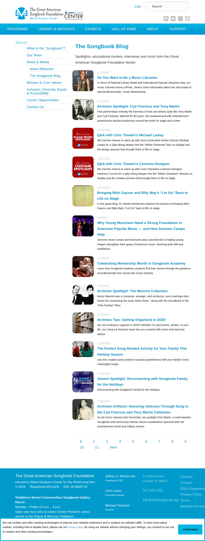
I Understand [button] (190, 529)
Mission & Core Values (44, 83)
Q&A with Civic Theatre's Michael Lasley (130, 135)
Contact (186, 483)
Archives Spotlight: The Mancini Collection (132, 291)
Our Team (34, 55)
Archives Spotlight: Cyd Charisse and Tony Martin (138, 106)
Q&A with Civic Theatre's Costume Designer (133, 164)
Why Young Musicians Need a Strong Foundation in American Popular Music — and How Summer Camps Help (141, 228)
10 (82, 447)
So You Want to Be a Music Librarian (127, 78)
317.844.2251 (153, 490)
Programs (17, 29)
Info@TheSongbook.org (160, 500)
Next (113, 447)
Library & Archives (56, 29)
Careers (186, 477)
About (153, 29)
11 (97, 447)
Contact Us (35, 107)
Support (178, 29)
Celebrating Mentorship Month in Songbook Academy (141, 263)
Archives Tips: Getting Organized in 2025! (131, 320)
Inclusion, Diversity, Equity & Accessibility (47, 91)
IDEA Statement (192, 489)
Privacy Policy (75, 527)
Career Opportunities (43, 100)
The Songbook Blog (45, 76)
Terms (185, 500)
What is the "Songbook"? (46, 48)
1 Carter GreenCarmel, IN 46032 (155, 478)
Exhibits (93, 29)
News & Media (38, 62)
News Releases (42, 69)
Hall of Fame (124, 29)
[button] (3, 536)
